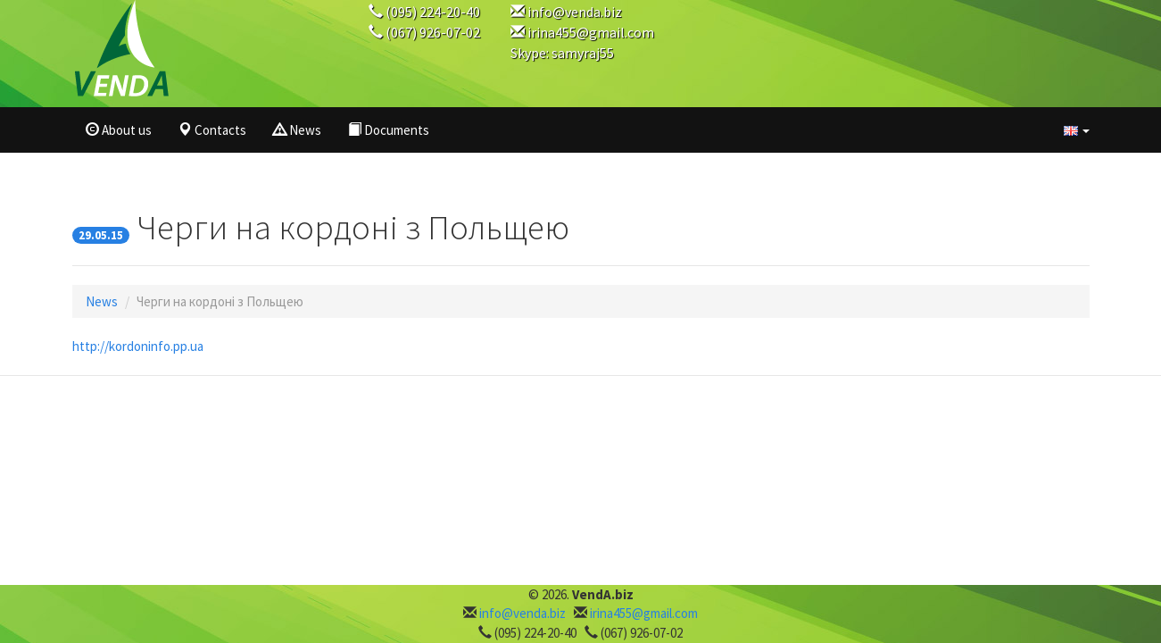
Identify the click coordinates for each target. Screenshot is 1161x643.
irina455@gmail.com (590, 32)
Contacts (212, 129)
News (297, 129)
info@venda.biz (574, 12)
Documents (388, 129)
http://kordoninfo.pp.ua (137, 346)
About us (119, 129)
